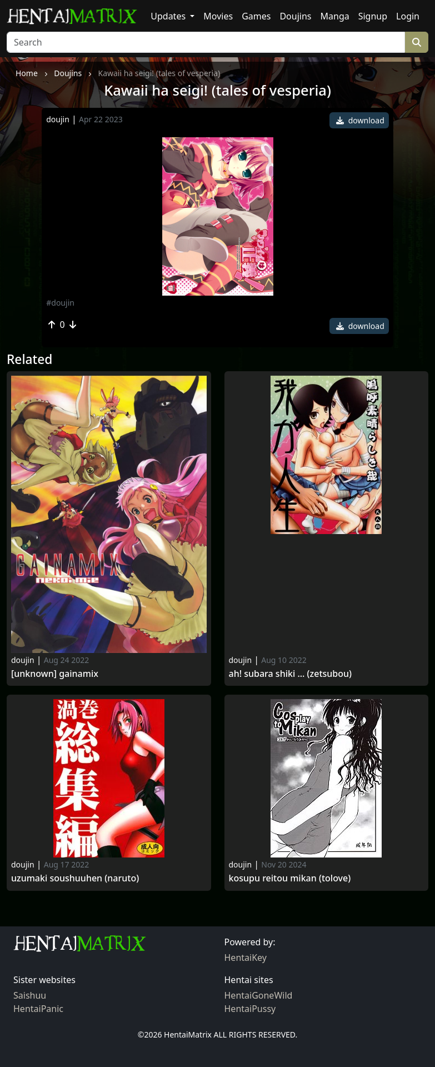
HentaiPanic (38, 1009)
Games (256, 16)
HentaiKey (245, 957)
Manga (335, 16)
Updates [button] (169, 16)
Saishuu (29, 995)
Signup (372, 16)
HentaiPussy (250, 1009)
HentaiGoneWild (258, 995)
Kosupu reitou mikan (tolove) (290, 878)
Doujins (295, 16)
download (360, 120)
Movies (218, 16)
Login (407, 16)
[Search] (206, 42)
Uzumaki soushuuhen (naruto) (75, 878)
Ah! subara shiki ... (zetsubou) (290, 674)
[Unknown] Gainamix (54, 674)
